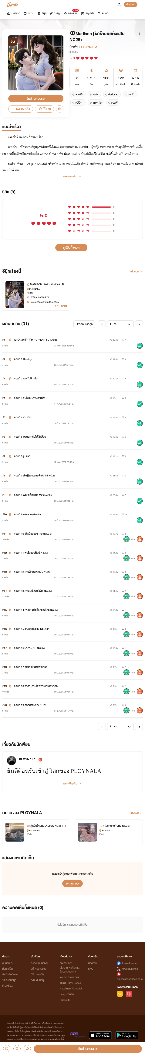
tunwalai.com (129, 963)
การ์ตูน (55, 13)
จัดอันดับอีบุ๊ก (9, 980)
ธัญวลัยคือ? (66, 963)
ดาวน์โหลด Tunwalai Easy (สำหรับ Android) (71, 994)
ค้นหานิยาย (8, 963)
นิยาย (28, 13)
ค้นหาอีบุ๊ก (7, 968)
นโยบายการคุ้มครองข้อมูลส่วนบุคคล (70, 970)
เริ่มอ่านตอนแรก (36, 98)
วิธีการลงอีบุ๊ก (38, 974)
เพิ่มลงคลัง (21, 109)
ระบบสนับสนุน (38, 980)
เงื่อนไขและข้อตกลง (69, 977)
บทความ (92, 963)
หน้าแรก (13, 13)
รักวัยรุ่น (73, 52)
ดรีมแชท (70, 12)
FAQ (90, 968)
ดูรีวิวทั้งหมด (71, 247)
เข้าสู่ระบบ (130, 4)
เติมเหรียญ (7, 985)
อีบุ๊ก (42, 13)
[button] (72, 175)
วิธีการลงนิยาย (38, 968)
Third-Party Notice (70, 983)
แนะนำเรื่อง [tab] (11, 126)
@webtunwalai (130, 968)
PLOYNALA (89, 47)
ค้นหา (102, 13)
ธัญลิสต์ (87, 13)
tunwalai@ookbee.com (130, 979)
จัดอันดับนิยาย (10, 974)
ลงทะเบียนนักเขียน (40, 963)
